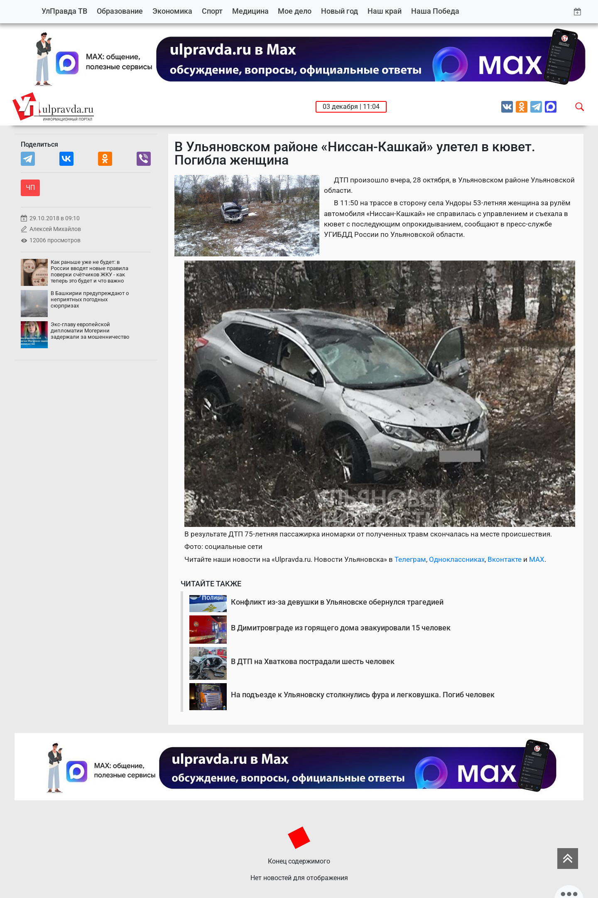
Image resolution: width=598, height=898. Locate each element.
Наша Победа (435, 11)
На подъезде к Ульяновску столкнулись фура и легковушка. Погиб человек (363, 694)
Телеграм (410, 559)
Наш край (385, 11)
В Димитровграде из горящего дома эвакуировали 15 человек (341, 627)
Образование (120, 11)
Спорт (212, 11)
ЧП (30, 188)
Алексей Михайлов (55, 229)
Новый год (339, 11)
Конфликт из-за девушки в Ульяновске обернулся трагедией (337, 602)
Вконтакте (505, 559)
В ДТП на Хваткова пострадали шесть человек (313, 661)
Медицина (250, 11)
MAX (536, 559)
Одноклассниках (457, 559)
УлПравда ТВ (64, 11)
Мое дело (294, 11)
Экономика (172, 11)
